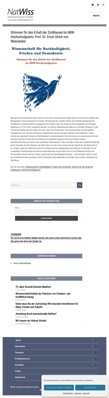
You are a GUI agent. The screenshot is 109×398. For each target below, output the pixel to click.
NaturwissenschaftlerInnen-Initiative (28, 387)
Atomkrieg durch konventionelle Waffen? (35, 313)
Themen (19, 352)
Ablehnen (90, 387)
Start (18, 340)
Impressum (77, 393)
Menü (96, 16)
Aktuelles (20, 346)
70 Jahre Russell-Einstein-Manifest (33, 286)
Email (17, 208)
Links (18, 371)
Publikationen (22, 359)
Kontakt (19, 365)
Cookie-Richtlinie (68, 393)
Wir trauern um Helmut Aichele (30, 320)
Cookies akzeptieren (58, 387)
